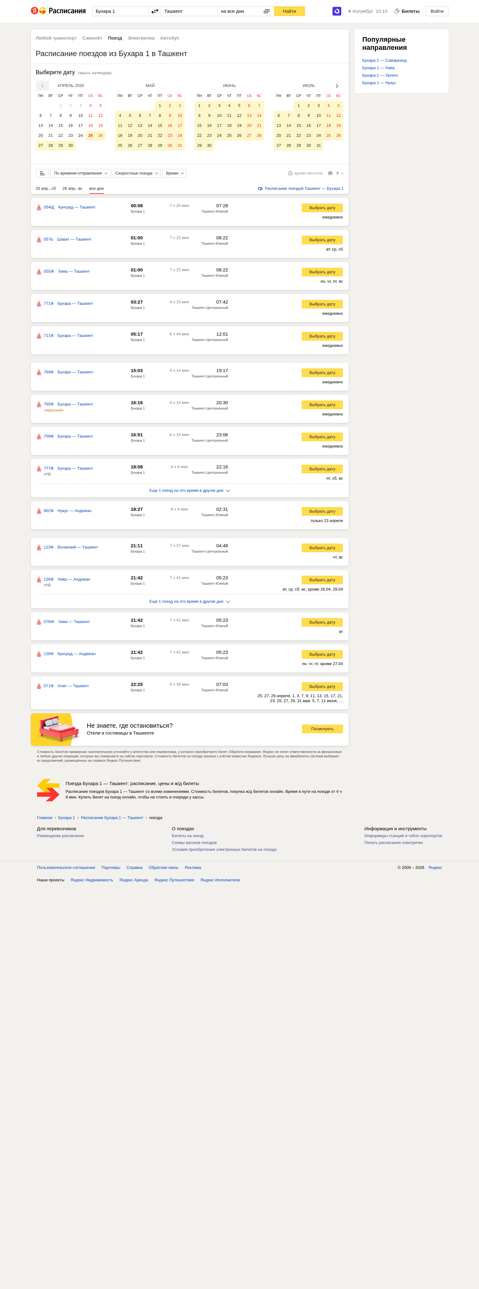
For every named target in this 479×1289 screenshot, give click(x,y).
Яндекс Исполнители (220, 881)
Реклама (193, 868)
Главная (44, 819)
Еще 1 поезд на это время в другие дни (189, 491)
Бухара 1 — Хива (378, 67)
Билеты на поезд (188, 837)
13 (40, 125)
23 (70, 135)
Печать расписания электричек (393, 843)
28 (50, 145)
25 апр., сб (46, 189)
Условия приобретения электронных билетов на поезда (224, 850)
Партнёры (111, 868)
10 (80, 115)
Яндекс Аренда (133, 881)
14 (50, 125)
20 (40, 135)
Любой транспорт (56, 38)
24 (80, 135)
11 (90, 115)
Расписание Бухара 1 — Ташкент (112, 819)
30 (70, 145)
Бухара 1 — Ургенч (380, 75)
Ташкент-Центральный (210, 309)
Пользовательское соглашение (66, 868)
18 (90, 125)
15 (60, 125)
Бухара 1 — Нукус (379, 82)
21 (50, 135)
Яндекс (435, 868)
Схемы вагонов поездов (194, 843)
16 (70, 125)
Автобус (170, 38)
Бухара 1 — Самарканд (384, 60)
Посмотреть (322, 730)
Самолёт (92, 38)
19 (100, 125)
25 (90, 135)
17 (80, 125)
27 (40, 145)
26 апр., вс (73, 189)
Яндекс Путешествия (174, 881)
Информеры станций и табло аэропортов (403, 837)
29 (60, 145)
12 (100, 115)
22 (60, 135)
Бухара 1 (138, 212)
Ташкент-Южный (214, 212)
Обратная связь (164, 868)
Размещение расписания (60, 837)
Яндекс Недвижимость (91, 881)
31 (180, 145)
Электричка (141, 38)
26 (100, 135)
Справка (134, 868)
